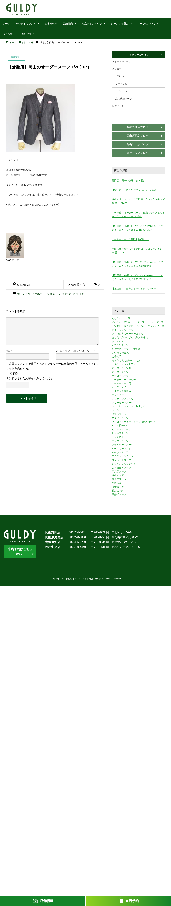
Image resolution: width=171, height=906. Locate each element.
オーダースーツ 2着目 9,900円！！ (130, 239)
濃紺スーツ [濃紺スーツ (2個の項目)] (118, 487)
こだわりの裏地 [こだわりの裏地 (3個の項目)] (120, 352)
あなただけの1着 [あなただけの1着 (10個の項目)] (121, 318)
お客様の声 (51, 23)
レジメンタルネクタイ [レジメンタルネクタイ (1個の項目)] (124, 463)
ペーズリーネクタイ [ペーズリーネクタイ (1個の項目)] (122, 448)
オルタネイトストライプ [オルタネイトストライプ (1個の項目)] (125, 364)
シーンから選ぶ (121, 23)
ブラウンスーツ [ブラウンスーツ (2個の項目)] (120, 440)
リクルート (121, 91)
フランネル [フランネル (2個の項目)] (118, 437)
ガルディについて (27, 23)
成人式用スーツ (123, 98)
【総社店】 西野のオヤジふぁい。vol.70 (134, 288)
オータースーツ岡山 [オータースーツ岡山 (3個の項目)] (122, 368)
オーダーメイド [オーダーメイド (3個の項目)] (120, 387)
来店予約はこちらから (20, 551)
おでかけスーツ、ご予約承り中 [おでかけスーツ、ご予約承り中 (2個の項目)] (128, 348)
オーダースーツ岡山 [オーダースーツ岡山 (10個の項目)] (122, 383)
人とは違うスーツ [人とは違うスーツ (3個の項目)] (121, 467)
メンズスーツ (52, 294)
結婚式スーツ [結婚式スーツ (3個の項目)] (119, 494)
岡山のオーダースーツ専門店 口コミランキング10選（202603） (138, 201)
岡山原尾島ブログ (137, 135)
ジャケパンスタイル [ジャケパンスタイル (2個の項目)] (122, 398)
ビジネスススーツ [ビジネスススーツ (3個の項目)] (121, 429)
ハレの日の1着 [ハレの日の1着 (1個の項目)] (120, 425)
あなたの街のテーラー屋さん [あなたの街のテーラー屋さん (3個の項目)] (127, 333)
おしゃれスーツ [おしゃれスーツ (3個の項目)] (120, 341)
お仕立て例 (30, 33)
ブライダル (121, 83)
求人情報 (9, 33)
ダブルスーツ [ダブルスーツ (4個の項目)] (119, 414)
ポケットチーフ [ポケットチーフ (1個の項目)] (120, 452)
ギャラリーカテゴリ (137, 54)
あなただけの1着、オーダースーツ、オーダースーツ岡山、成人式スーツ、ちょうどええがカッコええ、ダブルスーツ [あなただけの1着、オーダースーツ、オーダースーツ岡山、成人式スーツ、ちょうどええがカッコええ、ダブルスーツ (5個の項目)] (138, 326)
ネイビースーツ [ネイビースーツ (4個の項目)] (120, 418)
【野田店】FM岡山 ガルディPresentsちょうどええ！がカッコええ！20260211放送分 (137, 277)
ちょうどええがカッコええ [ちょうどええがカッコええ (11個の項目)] (126, 360)
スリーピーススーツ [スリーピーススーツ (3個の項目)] (122, 402)
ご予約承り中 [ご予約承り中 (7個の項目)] (119, 356)
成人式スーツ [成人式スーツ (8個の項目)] (119, 479)
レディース (118, 106)
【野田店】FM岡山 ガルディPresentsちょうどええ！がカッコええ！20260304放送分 (137, 228)
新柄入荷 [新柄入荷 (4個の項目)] (116, 483)
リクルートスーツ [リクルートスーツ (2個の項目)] (121, 460)
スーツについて (148, 23)
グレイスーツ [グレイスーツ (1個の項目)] (119, 394)
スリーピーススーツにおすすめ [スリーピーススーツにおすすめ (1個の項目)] (128, 406)
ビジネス (37, 294)
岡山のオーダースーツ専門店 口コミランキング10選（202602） (138, 250)
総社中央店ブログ (137, 152)
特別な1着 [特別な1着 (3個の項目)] (117, 490)
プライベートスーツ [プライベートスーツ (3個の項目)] (122, 444)
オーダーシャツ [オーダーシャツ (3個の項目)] (120, 372)
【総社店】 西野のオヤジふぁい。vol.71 (134, 190)
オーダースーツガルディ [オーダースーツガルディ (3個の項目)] (125, 379)
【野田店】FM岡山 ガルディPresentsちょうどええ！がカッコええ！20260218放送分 (137, 264)
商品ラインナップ (94, 23)
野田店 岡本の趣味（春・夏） (128, 180)
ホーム (6, 23)
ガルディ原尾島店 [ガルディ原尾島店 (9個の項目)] (121, 391)
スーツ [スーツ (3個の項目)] (115, 410)
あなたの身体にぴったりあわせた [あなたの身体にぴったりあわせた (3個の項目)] (130, 337)
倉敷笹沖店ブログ (73, 294)
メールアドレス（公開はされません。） (74, 351)
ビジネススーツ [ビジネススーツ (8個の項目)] (120, 433)
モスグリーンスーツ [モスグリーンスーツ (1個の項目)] (122, 456)
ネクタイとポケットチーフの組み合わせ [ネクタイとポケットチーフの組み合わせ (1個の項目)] (133, 421)
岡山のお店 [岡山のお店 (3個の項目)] (118, 475)
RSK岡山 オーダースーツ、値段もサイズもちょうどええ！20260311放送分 (138, 214)
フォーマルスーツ (121, 61)
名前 (8, 351)
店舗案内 (69, 23)
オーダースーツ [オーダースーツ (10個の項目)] (120, 375)
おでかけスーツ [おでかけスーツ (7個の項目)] (120, 345)
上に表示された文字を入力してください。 (32, 378)
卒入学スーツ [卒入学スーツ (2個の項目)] (119, 471)
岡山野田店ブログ (137, 144)
